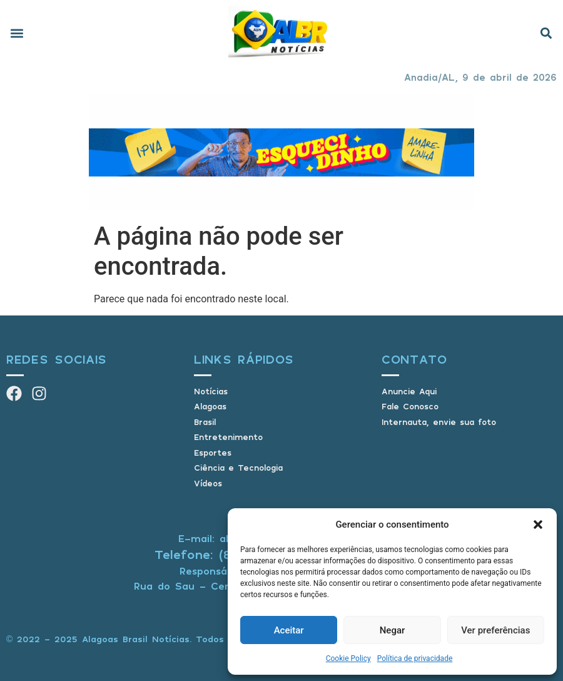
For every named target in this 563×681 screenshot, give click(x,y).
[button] (538, 524)
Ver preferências (495, 630)
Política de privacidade (415, 658)
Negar (392, 630)
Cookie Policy (348, 658)
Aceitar (289, 630)
